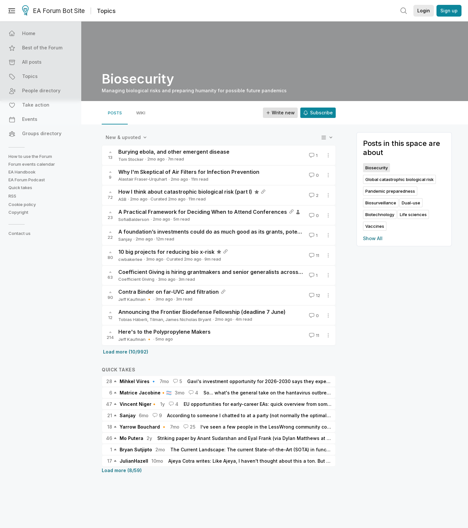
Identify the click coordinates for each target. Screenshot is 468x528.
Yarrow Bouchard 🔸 (143, 427)
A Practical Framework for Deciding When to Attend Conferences (202, 212)
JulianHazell (134, 461)
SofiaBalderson (133, 219)
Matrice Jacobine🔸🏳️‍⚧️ (146, 392)
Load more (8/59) (122, 470)
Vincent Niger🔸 (138, 404)
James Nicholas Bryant (188, 319)
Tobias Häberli (132, 319)
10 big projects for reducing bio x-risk (166, 252)
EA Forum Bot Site (53, 11)
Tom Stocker (131, 159)
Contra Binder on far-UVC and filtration (168, 292)
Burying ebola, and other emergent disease (173, 151)
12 (314, 295)
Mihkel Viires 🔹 (138, 381)
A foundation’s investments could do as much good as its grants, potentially (215, 231)
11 (313, 255)
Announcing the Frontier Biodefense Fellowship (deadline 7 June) (202, 312)
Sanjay (125, 239)
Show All (373, 238)
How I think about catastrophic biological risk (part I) (185, 191)
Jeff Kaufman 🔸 (135, 299)
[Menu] (12, 11)
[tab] (115, 112)
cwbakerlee (130, 259)
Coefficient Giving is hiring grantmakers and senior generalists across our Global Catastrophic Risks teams (255, 272)
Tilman (156, 319)
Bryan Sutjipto (136, 449)
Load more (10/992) (125, 351)
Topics (106, 10)
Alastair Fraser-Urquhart (142, 179)
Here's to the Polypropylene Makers (164, 331)
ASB (122, 199)
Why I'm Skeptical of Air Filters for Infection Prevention (188, 172)
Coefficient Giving (136, 279)
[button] (41, 33)
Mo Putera (131, 438)
